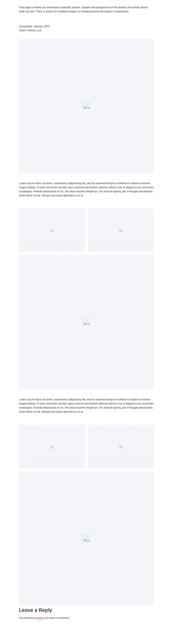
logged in (40, 618)
